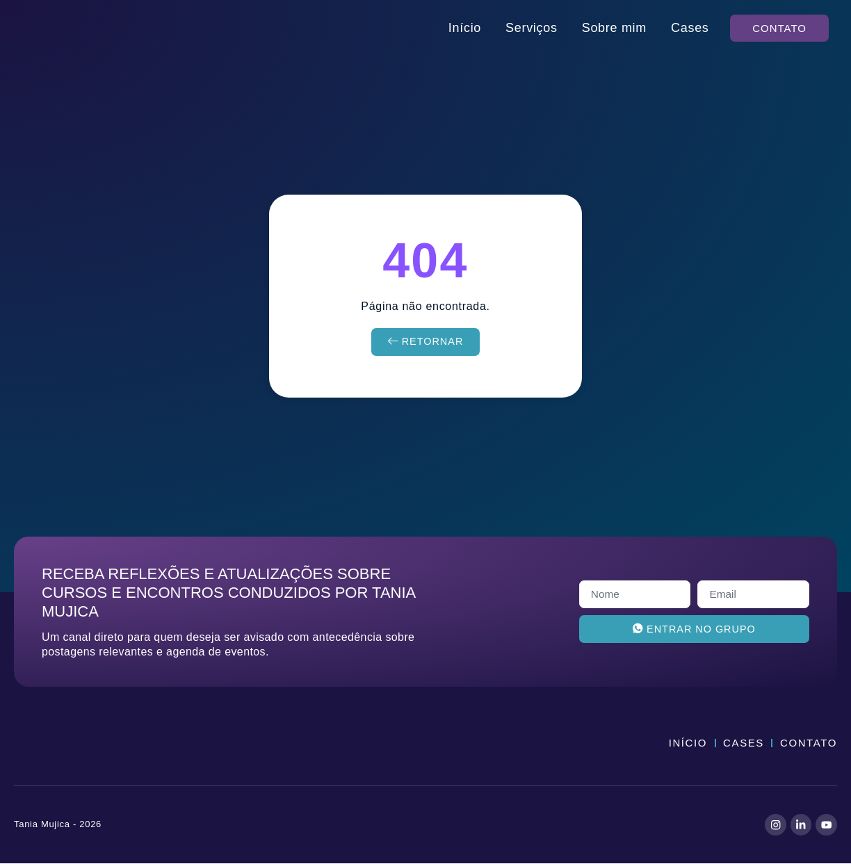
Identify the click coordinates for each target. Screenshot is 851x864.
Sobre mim (614, 28)
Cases (690, 28)
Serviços (531, 28)
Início (464, 28)
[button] (779, 28)
